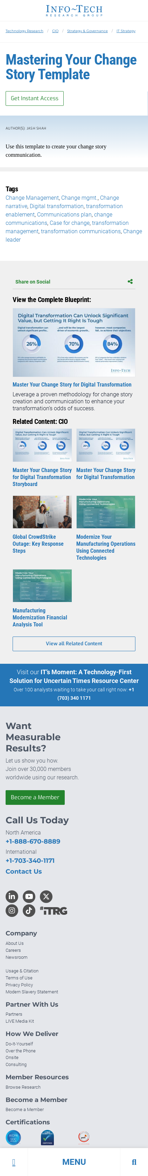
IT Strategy (126, 31)
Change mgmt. (79, 197)
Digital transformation (57, 206)
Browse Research (23, 1087)
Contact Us (24, 871)
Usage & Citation (22, 970)
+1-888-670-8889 (33, 841)
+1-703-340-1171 (30, 861)
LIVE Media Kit (20, 1021)
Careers (13, 950)
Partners (14, 1014)
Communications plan (64, 214)
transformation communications (81, 231)
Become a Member (35, 797)
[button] (74, 1162)
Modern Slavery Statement (32, 991)
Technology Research (24, 31)
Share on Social (74, 282)
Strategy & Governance (87, 31)
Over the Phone (21, 1050)
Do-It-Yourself (19, 1043)
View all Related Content (74, 643)
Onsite (12, 1057)
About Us (15, 943)
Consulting (16, 1064)
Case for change (70, 223)
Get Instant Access (34, 98)
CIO (55, 31)
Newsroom (17, 957)
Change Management (32, 197)
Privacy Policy (19, 984)
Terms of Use (19, 977)
